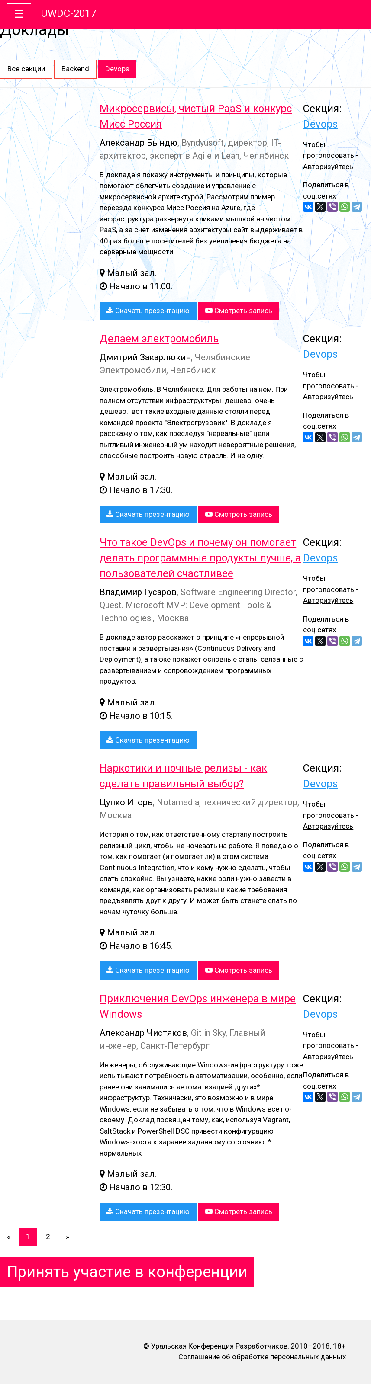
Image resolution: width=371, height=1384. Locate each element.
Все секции (26, 68)
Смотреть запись (238, 310)
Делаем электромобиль (159, 339)
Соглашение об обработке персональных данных (262, 1356)
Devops (117, 68)
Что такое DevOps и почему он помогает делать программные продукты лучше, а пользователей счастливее (200, 558)
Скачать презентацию (148, 310)
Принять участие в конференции (127, 1272)
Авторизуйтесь (328, 166)
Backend (75, 68)
